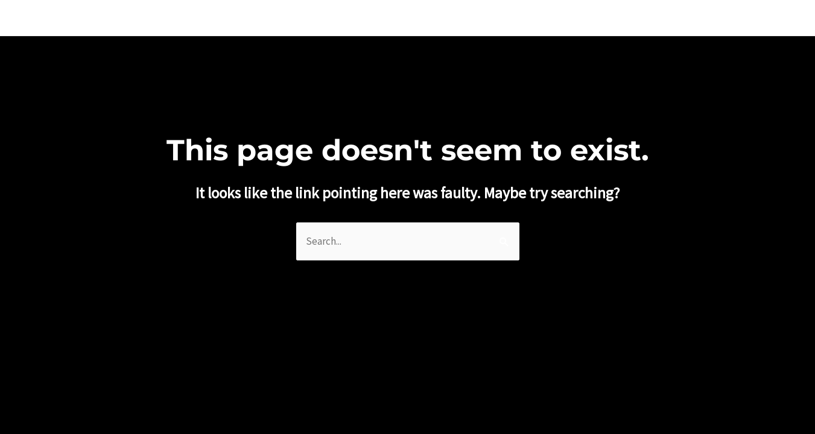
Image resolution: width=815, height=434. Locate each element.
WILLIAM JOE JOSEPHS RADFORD (130, 17)
